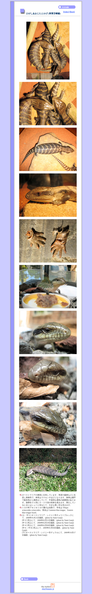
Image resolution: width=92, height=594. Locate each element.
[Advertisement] (48, 556)
